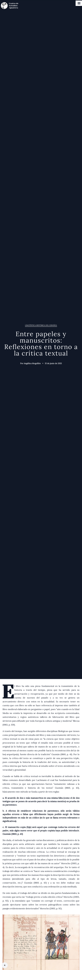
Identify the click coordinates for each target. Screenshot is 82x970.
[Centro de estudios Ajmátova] (12, 5)
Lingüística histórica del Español (41, 325)
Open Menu (79, 3)
